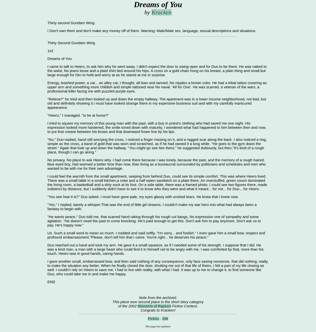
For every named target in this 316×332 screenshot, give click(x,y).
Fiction (153, 319)
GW (165, 319)
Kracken (162, 12)
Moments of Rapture (154, 306)
